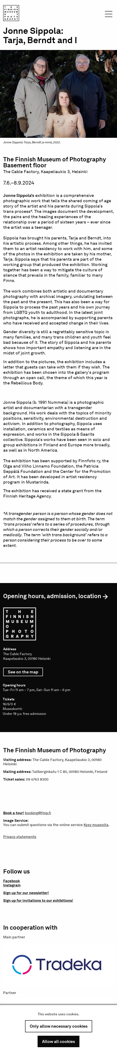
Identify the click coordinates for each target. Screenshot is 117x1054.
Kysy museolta (96, 825)
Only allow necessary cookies (58, 1026)
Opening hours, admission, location (52, 596)
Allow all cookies (58, 1041)
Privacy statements (19, 837)
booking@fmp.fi (38, 813)
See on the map (25, 672)
